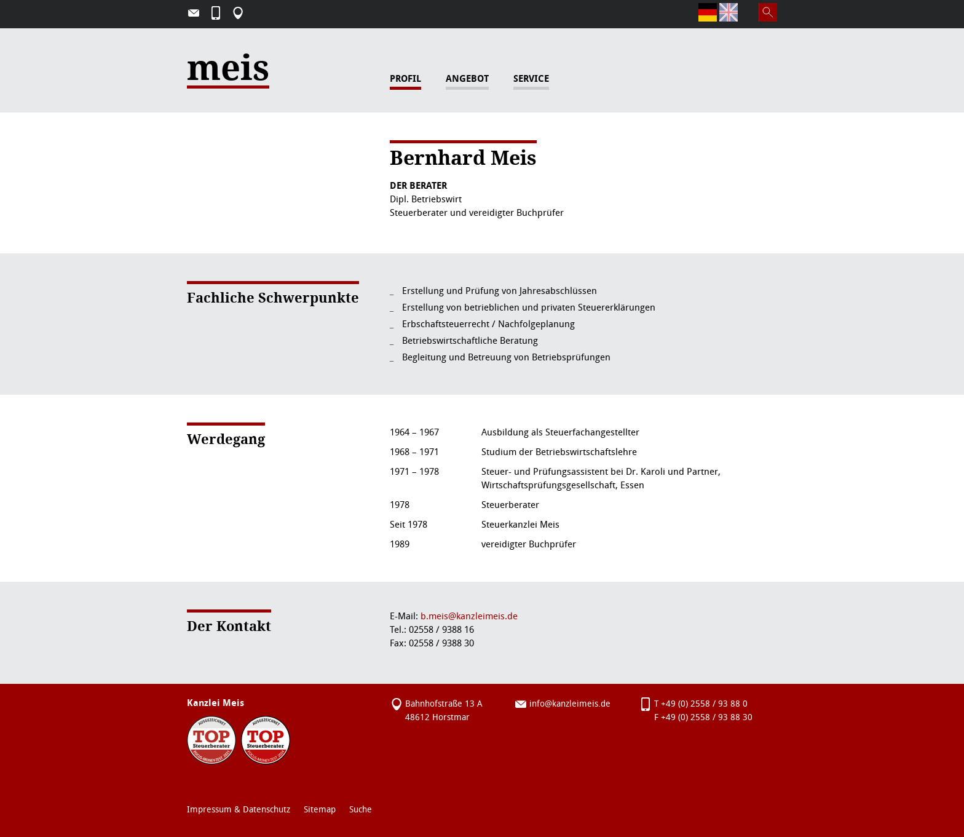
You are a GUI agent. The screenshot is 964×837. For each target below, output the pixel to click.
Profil (405, 79)
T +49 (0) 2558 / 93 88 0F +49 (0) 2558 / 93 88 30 (703, 711)
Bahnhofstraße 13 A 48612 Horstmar (444, 711)
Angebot (467, 79)
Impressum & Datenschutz (238, 810)
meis (228, 74)
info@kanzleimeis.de (569, 704)
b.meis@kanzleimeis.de (469, 616)
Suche (360, 810)
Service (531, 79)
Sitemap (320, 810)
